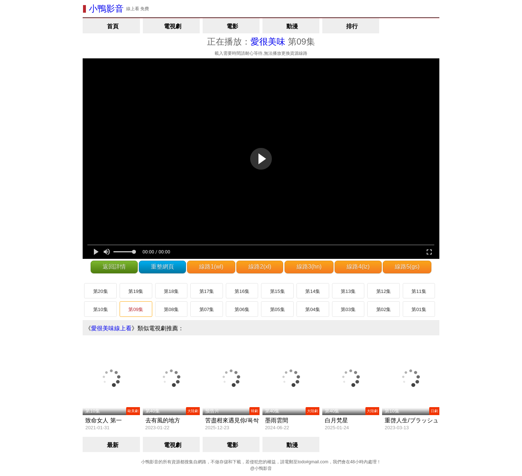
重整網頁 (162, 267)
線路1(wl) (211, 267)
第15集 (277, 291)
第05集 (277, 309)
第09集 (135, 309)
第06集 (242, 309)
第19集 (135, 291)
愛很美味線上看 (111, 328)
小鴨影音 (106, 8)
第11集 (418, 291)
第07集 (206, 309)
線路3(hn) (309, 267)
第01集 (418, 309)
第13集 (348, 291)
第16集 (242, 291)
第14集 (312, 291)
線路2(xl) (259, 267)
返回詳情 (114, 267)
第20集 (100, 291)
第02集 (383, 309)
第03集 (348, 309)
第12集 (383, 291)
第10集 (100, 309)
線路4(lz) (358, 267)
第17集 (206, 291)
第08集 (171, 309)
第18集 (171, 291)
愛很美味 (267, 41)
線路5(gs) (407, 267)
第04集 (312, 309)
